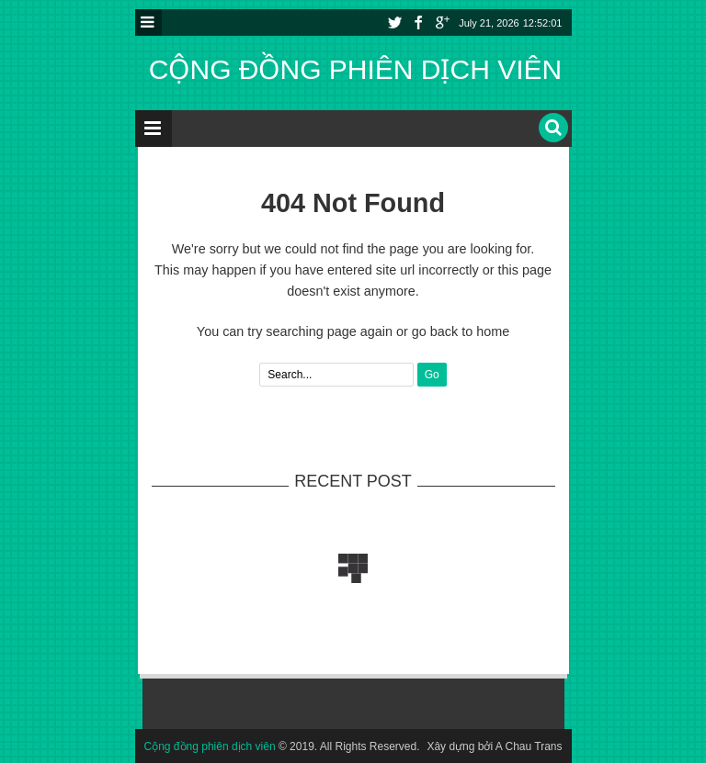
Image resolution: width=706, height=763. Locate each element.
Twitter (394, 22)
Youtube (442, 22)
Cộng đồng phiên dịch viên (355, 69)
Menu (148, 22)
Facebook (418, 22)
